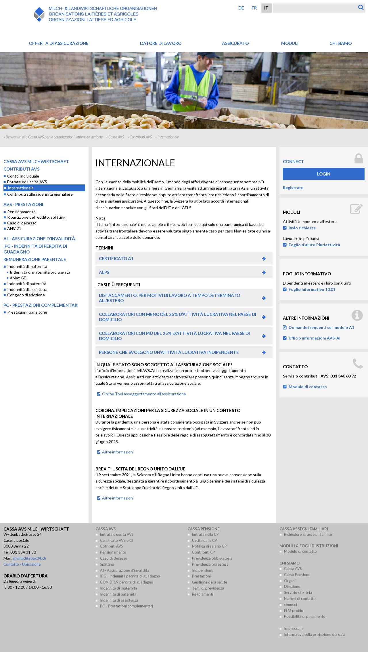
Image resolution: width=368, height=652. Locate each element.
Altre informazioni (118, 451)
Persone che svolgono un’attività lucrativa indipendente (169, 352)
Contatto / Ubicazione (22, 564)
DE (241, 7)
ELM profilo (293, 610)
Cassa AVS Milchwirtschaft (36, 161)
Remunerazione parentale (34, 259)
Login (323, 173)
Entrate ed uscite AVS (27, 181)
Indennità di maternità (27, 266)
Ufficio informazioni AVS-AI (314, 337)
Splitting (107, 564)
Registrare (293, 187)
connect (293, 161)
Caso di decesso (22, 222)
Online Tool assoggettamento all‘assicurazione (144, 393)
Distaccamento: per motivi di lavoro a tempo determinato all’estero (169, 298)
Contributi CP (203, 552)
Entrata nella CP (205, 534)
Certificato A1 (116, 258)
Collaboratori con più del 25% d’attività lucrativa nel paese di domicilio (174, 336)
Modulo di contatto (308, 386)
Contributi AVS (141, 137)
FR (254, 7)
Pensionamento (21, 211)
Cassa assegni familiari (303, 529)
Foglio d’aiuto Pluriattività (314, 244)
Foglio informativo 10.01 (312, 289)
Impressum (293, 628)
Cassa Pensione (203, 529)
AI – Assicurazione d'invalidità (39, 238)
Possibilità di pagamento (304, 616)
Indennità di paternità (26, 283)
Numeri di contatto (300, 598)
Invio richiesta (302, 227)
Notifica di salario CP (209, 546)
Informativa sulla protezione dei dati (314, 634)
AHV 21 (14, 228)
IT (266, 7)
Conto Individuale (23, 176)
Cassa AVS (116, 137)
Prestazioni (201, 576)
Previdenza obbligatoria (212, 558)
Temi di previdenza (208, 588)
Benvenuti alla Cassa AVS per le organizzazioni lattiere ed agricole (54, 137)
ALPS (104, 272)
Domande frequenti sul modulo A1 (321, 327)
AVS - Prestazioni (23, 204)
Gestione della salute (209, 582)
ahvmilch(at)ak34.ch (29, 558)
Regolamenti (202, 594)
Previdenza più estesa (210, 564)
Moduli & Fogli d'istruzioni (308, 546)
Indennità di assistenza (28, 289)
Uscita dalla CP (204, 540)
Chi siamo (289, 563)
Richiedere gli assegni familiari (309, 534)
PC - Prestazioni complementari (40, 305)
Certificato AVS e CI (116, 540)
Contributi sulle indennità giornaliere (40, 194)
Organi (290, 580)
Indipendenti (202, 570)
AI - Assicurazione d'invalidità (124, 570)
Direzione (292, 586)
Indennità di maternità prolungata (40, 272)
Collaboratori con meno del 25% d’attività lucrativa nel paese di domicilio (177, 317)
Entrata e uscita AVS (117, 534)
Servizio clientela (298, 592)
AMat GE (18, 277)
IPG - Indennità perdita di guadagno (130, 576)
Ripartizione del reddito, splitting (36, 217)
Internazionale (21, 187)
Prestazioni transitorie (27, 312)
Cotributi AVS (111, 546)
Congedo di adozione (26, 294)
